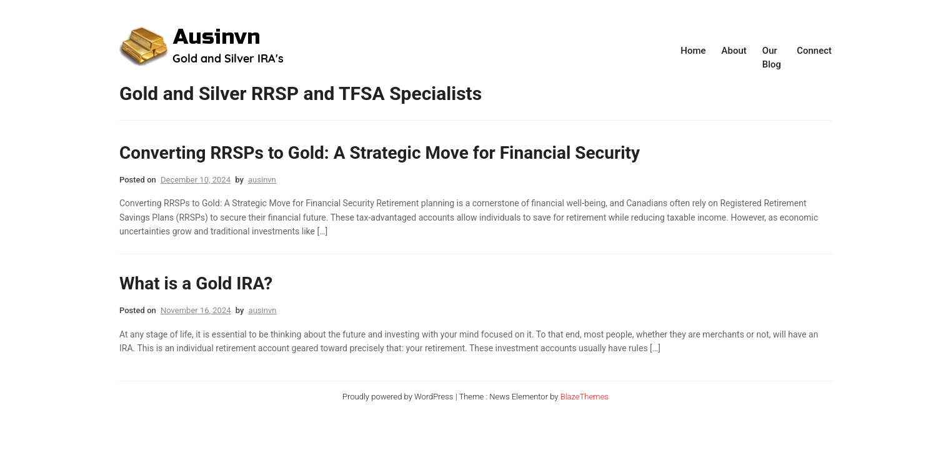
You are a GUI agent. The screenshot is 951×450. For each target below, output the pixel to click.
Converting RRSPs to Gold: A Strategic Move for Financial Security (379, 152)
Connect (814, 50)
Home (692, 50)
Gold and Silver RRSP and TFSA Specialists (300, 93)
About (734, 50)
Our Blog (771, 58)
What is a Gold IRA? (195, 283)
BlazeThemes (584, 396)
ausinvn (262, 179)
